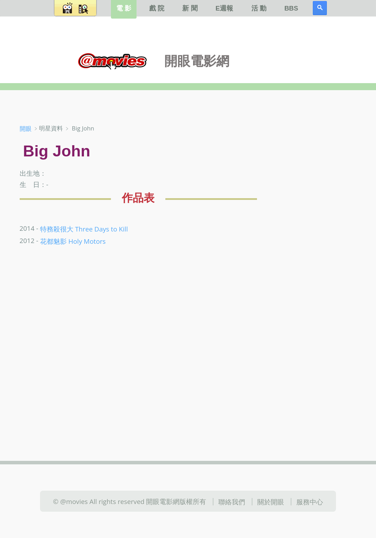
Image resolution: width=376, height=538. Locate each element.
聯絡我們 (231, 501)
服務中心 (309, 501)
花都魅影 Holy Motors (73, 240)
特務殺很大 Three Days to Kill (84, 228)
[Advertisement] (317, 234)
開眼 (26, 129)
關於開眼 (270, 501)
